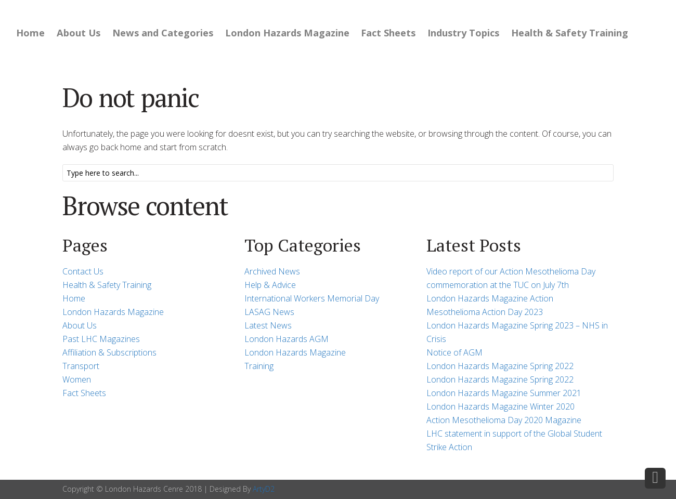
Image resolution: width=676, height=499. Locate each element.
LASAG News (269, 312)
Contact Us (82, 271)
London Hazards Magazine (287, 33)
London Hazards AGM (286, 339)
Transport (80, 366)
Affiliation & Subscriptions (109, 352)
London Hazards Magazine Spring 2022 (500, 366)
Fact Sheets (388, 33)
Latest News (268, 325)
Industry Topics (463, 33)
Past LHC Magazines (101, 339)
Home (30, 33)
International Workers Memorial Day (311, 298)
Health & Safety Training (569, 33)
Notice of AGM (454, 352)
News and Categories (162, 33)
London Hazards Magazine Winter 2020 (500, 406)
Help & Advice (270, 285)
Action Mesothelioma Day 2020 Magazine (503, 420)
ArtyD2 (264, 489)
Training (259, 366)
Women (76, 379)
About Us (78, 33)
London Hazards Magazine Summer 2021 (503, 393)
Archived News (272, 271)
